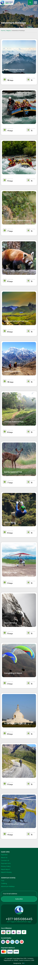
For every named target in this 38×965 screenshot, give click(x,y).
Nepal (8, 30)
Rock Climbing (10, 623)
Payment (4, 855)
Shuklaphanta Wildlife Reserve (17, 220)
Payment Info (6, 863)
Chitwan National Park (14, 422)
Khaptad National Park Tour (16, 321)
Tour (2, 881)
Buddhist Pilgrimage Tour (15, 723)
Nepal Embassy (6, 872)
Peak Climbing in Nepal (14, 69)
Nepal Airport (5, 869)
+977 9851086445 (19, 919)
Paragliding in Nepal (13, 673)
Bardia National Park (13, 472)
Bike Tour (8, 771)
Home (3, 30)
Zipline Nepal (10, 522)
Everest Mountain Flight (14, 824)
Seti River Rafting (11, 170)
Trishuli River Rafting (13, 120)
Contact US (5, 860)
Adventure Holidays (8, 886)
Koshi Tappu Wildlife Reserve (16, 271)
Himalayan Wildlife (12, 371)
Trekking (4, 883)
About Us (4, 858)
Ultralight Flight (10, 572)
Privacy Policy (6, 866)
